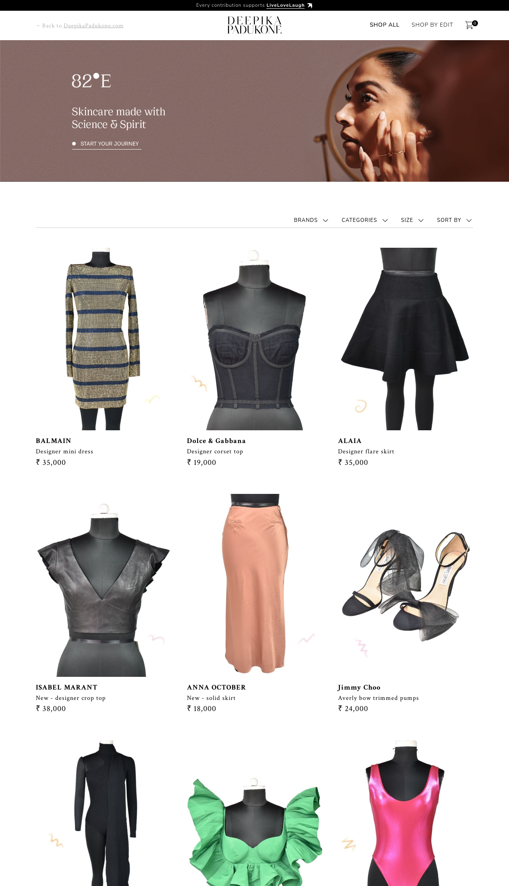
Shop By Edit (432, 25)
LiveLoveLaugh (285, 5)
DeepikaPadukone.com (94, 25)
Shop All (385, 25)
